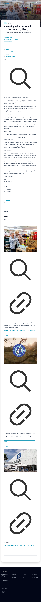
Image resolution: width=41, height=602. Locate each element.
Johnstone (8, 47)
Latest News (14, 574)
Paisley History (14, 577)
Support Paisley (35, 574)
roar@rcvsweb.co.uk (9, 193)
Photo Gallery (24, 574)
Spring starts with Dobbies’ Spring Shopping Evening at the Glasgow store (19, 330)
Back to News (8, 558)
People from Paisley (10, 51)
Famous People (25, 575)
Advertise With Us (4, 590)
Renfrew (7, 54)
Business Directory (4, 588)
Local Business (35, 575)
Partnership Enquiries (5, 592)
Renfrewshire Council (10, 56)
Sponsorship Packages (5, 587)
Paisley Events (14, 575)
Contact (23, 577)
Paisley (7, 49)
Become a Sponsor (35, 577)
